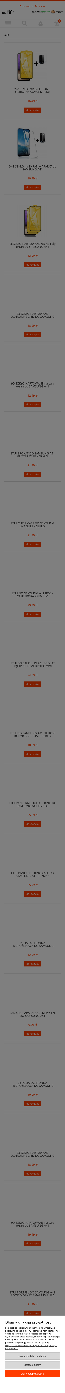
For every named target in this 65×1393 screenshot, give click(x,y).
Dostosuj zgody (32, 1364)
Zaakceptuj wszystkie (32, 1373)
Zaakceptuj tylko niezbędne (32, 1356)
